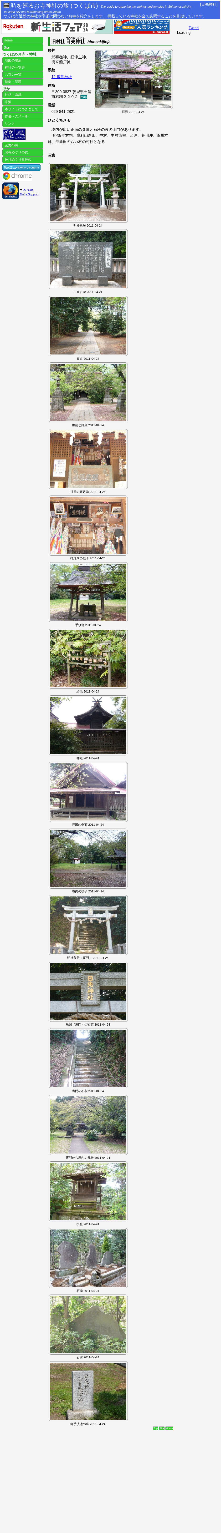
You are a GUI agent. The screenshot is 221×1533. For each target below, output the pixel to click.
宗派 (7, 102)
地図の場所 (12, 60)
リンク (9, 123)
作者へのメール (16, 116)
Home (169, 1428)
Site (161, 1428)
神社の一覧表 (14, 67)
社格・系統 (12, 94)
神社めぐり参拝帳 (17, 160)
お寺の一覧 (12, 74)
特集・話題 (12, 82)
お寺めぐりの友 (16, 152)
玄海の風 (11, 145)
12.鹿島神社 (61, 77)
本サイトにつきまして (21, 109)
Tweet (194, 28)
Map (84, 97)
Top (156, 1428)
